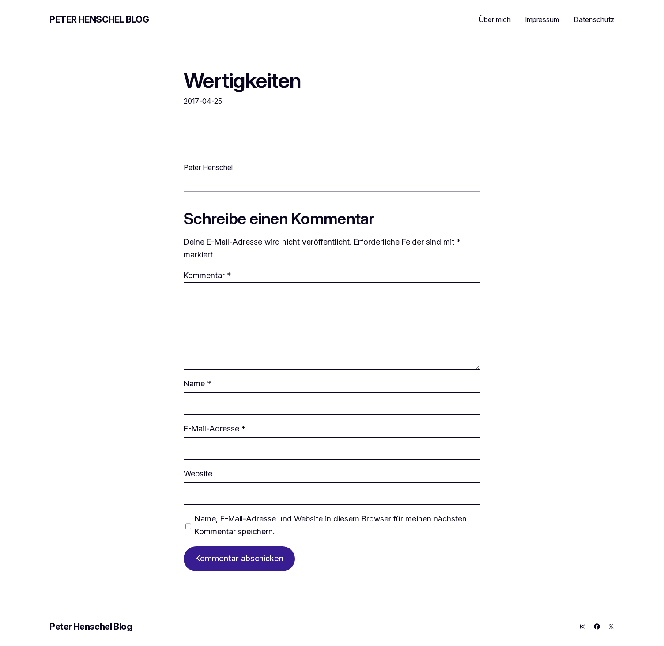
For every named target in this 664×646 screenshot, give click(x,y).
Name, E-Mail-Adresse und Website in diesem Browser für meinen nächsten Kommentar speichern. (331, 525)
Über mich (495, 19)
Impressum (542, 19)
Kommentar (207, 275)
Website (198, 473)
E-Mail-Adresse (214, 428)
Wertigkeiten (242, 80)
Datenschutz (594, 19)
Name (197, 383)
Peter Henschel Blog (99, 19)
